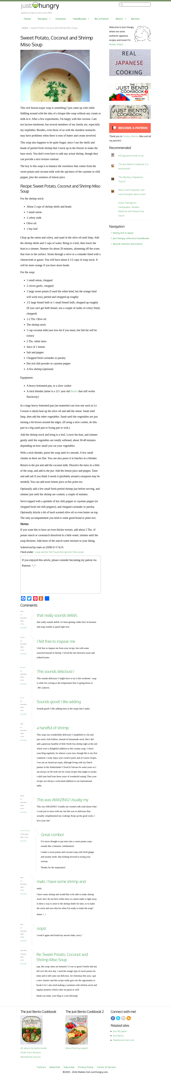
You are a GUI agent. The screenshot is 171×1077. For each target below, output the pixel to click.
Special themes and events (128, 243)
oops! (41, 928)
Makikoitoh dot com (123, 1040)
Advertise (54, 1067)
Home (27, 18)
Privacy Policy (85, 1067)
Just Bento (118, 1035)
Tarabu (126, 136)
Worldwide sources (30, 1056)
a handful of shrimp (53, 727)
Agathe (22, 637)
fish (51, 551)
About (119, 18)
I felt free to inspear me (56, 641)
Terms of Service (106, 1067)
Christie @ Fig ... (25, 830)
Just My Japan (120, 1031)
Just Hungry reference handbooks (131, 238)
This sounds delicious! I (55, 671)
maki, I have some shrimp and (61, 881)
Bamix (74, 391)
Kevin (22, 697)
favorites (58, 551)
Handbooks (79, 18)
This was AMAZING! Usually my (62, 799)
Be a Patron (102, 18)
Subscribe (69, 1067)
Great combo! (52, 834)
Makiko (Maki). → (117, 44)
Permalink (23, 627)
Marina (134, 136)
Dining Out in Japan (123, 232)
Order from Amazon (30, 1052)
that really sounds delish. (57, 615)
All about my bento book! (33, 1048)
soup (37, 551)
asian (81, 551)
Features (61, 18)
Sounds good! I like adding (59, 701)
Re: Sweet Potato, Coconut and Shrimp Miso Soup (62, 957)
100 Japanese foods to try (131, 155)
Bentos (135, 18)
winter (44, 551)
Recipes (42, 18)
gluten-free (70, 551)
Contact (41, 1067)
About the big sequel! (76, 1048)
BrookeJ (23, 667)
